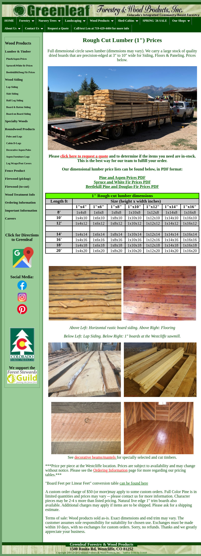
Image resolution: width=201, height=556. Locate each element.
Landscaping (75, 20)
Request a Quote (58, 28)
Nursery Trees (50, 20)
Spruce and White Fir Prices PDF (122, 182)
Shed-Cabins (128, 20)
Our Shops (181, 20)
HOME (9, 20)
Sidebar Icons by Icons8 (135, 552)
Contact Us (34, 28)
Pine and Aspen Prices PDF (122, 177)
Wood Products (102, 20)
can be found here (134, 483)
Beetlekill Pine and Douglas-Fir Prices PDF (122, 186)
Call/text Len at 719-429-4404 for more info (101, 28)
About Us (12, 28)
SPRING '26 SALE (155, 20)
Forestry (26, 20)
